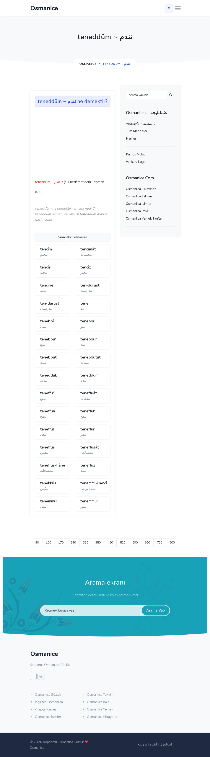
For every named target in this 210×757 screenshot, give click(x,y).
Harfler (131, 138)
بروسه (142, 744)
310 (85, 542)
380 (98, 542)
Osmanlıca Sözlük (45, 694)
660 (147, 542)
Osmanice (87, 64)
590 (135, 542)
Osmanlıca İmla (137, 211)
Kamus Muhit (135, 154)
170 (60, 542)
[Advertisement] (102, 144)
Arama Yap (155, 610)
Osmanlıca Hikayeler (141, 189)
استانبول (166, 744)
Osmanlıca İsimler (138, 204)
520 (122, 542)
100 (48, 542)
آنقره (153, 744)
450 (110, 542)
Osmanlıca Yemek (97, 709)
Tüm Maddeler (136, 131)
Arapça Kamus (43, 709)
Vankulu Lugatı (136, 162)
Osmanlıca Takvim (139, 196)
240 (73, 542)
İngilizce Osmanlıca (46, 702)
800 (172, 542)
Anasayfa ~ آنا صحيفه (141, 124)
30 (37, 542)
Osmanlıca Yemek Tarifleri (144, 218)
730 (159, 542)
